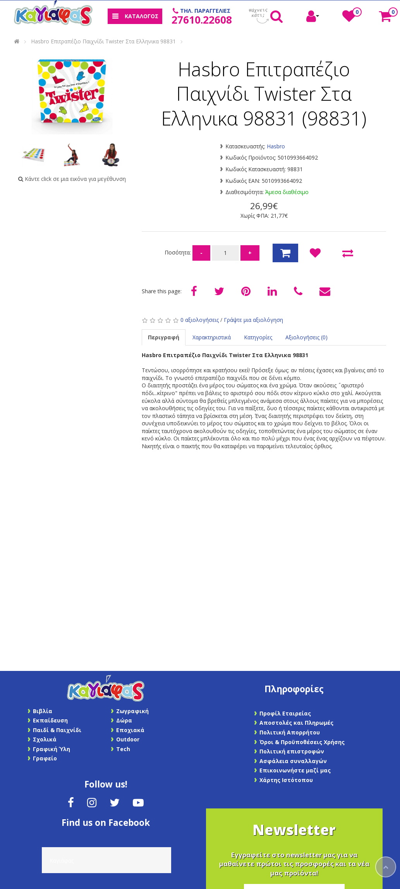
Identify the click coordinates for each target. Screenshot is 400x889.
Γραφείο (45, 758)
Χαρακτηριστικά (211, 337)
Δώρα (124, 720)
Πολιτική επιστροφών (291, 751)
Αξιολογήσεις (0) (306, 337)
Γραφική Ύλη (51, 749)
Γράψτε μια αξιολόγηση (253, 319)
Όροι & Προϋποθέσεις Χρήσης (302, 742)
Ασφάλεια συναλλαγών (293, 761)
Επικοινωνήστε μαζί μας (295, 770)
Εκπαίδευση (50, 720)
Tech (123, 749)
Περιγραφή (163, 337)
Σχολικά (45, 739)
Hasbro (276, 146)
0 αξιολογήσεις (199, 319)
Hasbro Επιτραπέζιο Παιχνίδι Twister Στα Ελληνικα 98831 (103, 41)
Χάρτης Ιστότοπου (286, 780)
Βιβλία (42, 711)
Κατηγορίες (258, 337)
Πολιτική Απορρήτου (289, 732)
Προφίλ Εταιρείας (285, 713)
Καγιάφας (62, 860)
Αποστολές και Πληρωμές (296, 722)
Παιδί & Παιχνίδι (57, 730)
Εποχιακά (130, 730)
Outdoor (127, 739)
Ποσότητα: (178, 252)
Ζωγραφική (132, 711)
